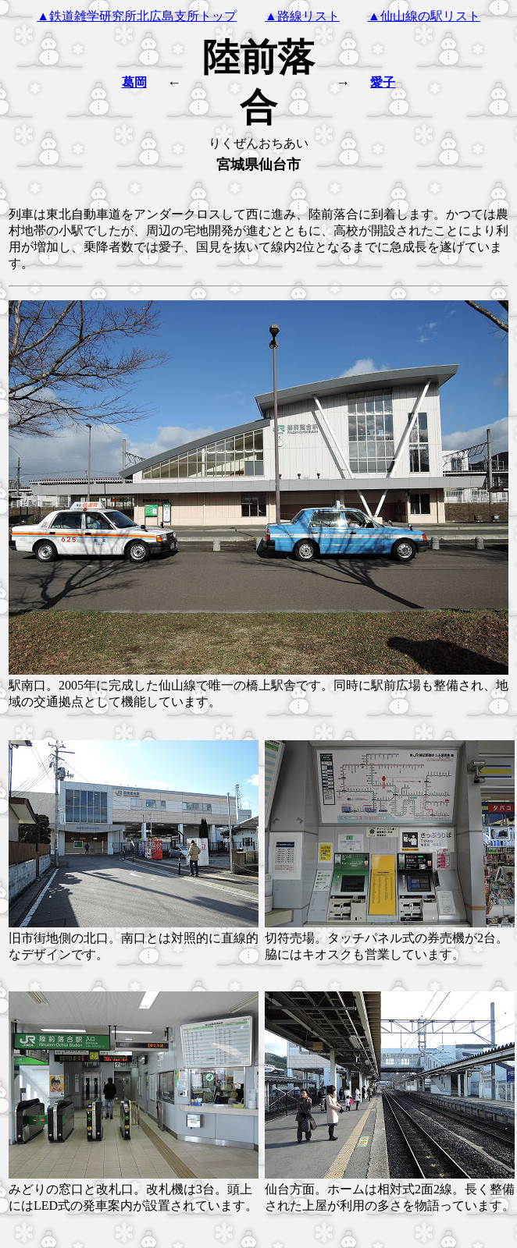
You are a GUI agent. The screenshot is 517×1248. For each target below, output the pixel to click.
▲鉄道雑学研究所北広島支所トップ (137, 16)
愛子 (382, 82)
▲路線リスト (302, 16)
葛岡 (134, 82)
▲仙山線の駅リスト (424, 16)
